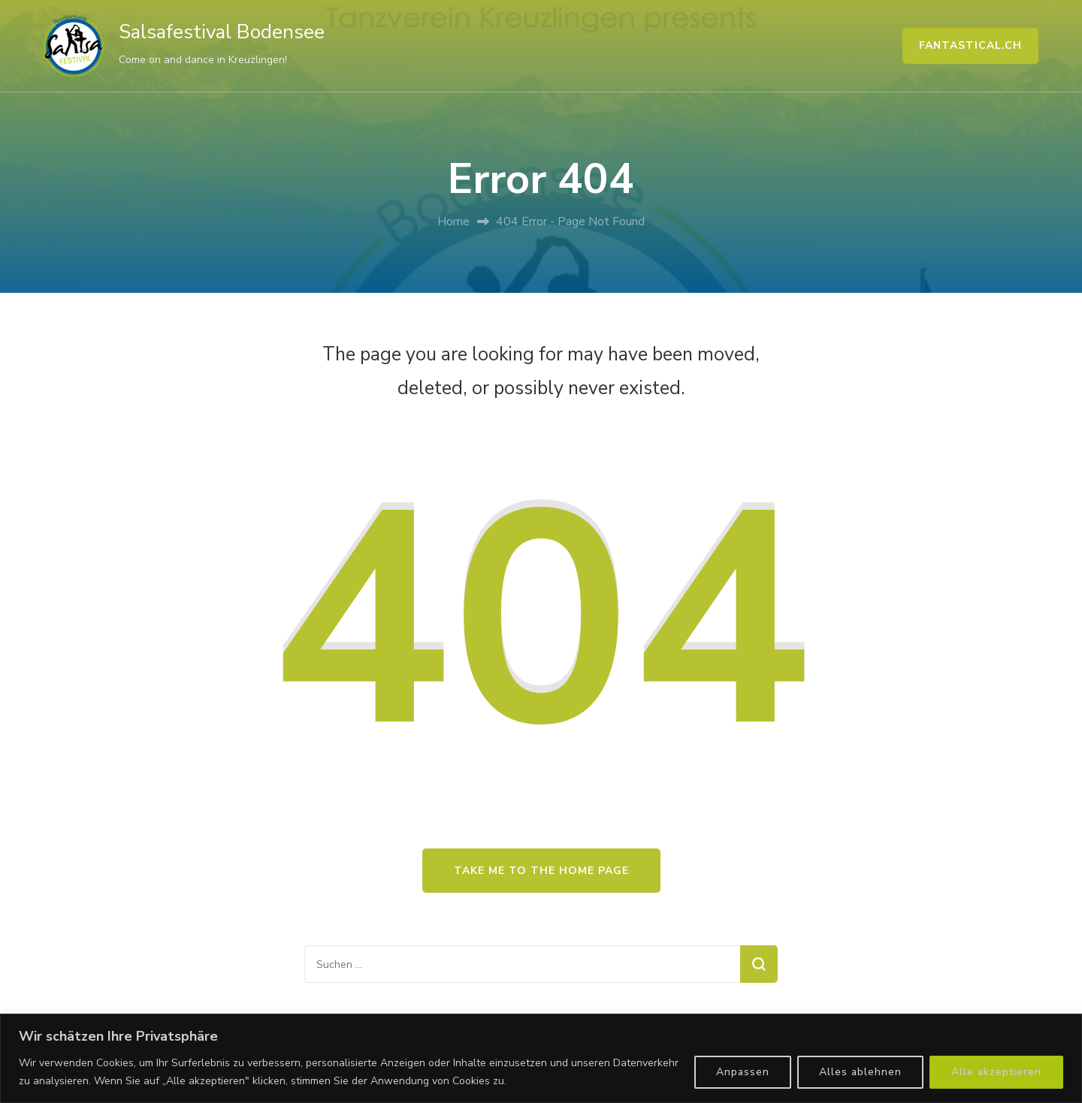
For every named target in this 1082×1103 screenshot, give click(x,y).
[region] (541, 1058)
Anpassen (742, 1072)
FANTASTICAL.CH (970, 45)
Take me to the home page (541, 870)
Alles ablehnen (860, 1072)
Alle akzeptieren (996, 1072)
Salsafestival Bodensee (222, 32)
